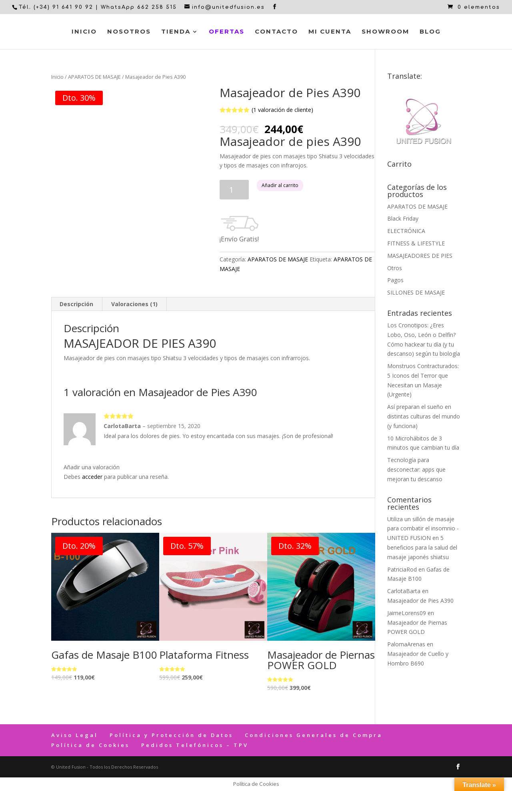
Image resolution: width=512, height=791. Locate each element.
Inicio (84, 32)
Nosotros (129, 32)
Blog (430, 32)
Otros (394, 268)
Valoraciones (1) (134, 304)
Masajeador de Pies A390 (420, 600)
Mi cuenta (329, 32)
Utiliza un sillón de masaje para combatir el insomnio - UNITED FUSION (423, 528)
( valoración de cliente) (282, 110)
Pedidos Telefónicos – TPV (194, 745)
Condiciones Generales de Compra (313, 735)
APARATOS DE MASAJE (94, 76)
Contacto (276, 32)
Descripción (76, 304)
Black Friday (402, 218)
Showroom (385, 32)
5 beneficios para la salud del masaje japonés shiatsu (422, 547)
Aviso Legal (74, 735)
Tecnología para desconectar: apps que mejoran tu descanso (416, 469)
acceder (92, 476)
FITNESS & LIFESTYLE (416, 243)
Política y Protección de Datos (171, 735)
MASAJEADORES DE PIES (419, 255)
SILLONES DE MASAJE (416, 292)
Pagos (395, 280)
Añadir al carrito (280, 185)
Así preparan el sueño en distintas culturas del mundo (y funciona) (423, 416)
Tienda (175, 32)
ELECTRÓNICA (406, 231)
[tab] (76, 304)
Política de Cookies (90, 745)
